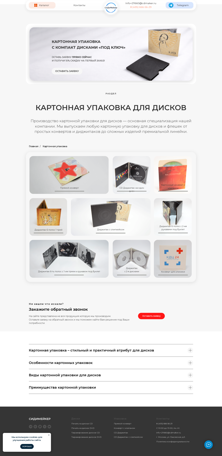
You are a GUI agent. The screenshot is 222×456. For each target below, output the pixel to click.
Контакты (79, 5)
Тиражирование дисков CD (85, 432)
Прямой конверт (122, 423)
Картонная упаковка (55, 146)
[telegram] (30, 426)
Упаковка (120, 418)
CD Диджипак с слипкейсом (128, 437)
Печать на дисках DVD (82, 428)
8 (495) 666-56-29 (140, 7)
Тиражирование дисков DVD (86, 437)
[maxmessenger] (35, 426)
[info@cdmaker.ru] (49, 426)
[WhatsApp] (40, 426)
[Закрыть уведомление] (48, 435)
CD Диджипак (121, 432)
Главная (33, 146)
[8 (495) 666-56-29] (44, 426)
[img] (110, 7)
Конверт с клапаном (124, 428)
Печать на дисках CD (82, 423)
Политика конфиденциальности (172, 441)
